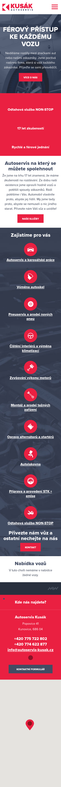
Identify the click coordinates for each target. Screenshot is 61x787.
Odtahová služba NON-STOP (30, 523)
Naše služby (30, 218)
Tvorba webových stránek (53, 588)
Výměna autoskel (30, 287)
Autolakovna (30, 464)
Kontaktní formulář (30, 669)
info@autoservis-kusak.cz (30, 649)
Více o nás (30, 77)
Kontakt (30, 547)
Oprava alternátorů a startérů (30, 437)
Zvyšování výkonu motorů (30, 378)
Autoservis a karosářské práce (31, 260)
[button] (31, 726)
